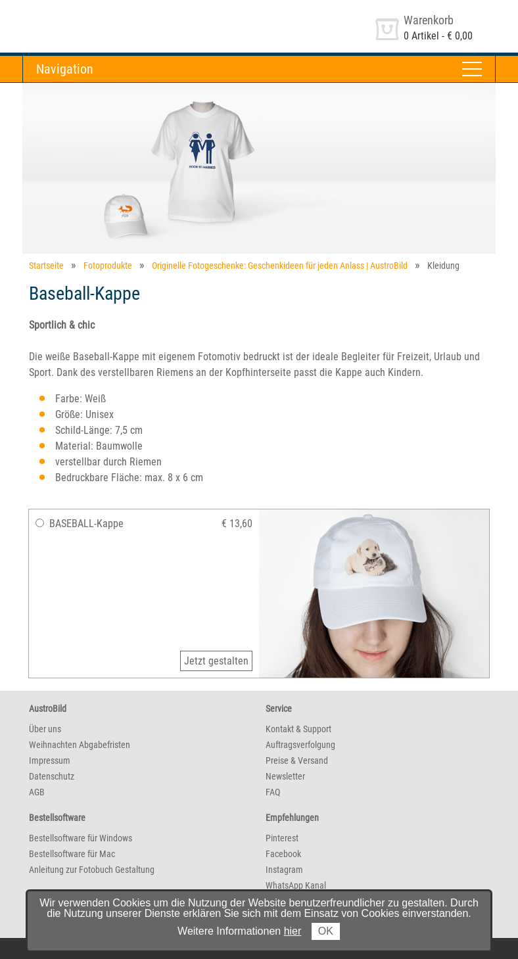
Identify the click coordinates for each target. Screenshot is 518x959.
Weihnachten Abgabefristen (79, 744)
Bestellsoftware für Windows (80, 838)
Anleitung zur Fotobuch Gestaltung (91, 869)
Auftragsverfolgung (300, 744)
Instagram (284, 869)
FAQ (273, 792)
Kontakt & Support (298, 729)
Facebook (283, 854)
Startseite (46, 265)
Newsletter (285, 776)
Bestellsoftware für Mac (72, 854)
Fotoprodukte (107, 265)
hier (293, 931)
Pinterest (282, 838)
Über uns (45, 729)
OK (325, 931)
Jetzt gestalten (216, 661)
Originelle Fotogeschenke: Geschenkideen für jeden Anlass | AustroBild (280, 265)
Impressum (49, 760)
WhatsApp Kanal (296, 885)
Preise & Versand (297, 760)
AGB (37, 792)
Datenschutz (51, 776)
